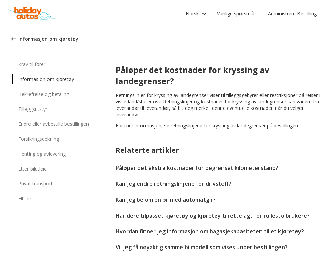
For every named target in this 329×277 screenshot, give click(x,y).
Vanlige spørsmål (235, 13)
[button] (196, 13)
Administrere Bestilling (292, 13)
